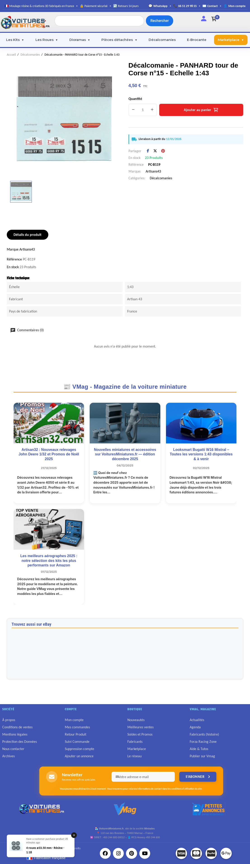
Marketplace (231, 40)
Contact (212, 6)
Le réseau (134, 756)
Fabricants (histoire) (204, 734)
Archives (8, 756)
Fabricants (135, 741)
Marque (13, 249)
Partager (148, 151)
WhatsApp (160, 6)
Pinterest (163, 151)
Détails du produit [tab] (28, 234)
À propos (8, 720)
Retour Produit (75, 734)
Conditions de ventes (17, 727)
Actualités (197, 720)
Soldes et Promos (139, 734)
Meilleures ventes (140, 727)
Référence (136, 164)
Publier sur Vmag (202, 756)
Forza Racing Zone (203, 741)
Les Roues (46, 40)
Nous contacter (13, 749)
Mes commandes (77, 727)
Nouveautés (136, 720)
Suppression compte (79, 749)
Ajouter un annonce (79, 756)
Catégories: (137, 178)
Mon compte (236, 6)
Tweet (155, 151)
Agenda (195, 727)
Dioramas (79, 40)
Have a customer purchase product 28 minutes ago (47, 840)
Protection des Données (19, 741)
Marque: (135, 171)
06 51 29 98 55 (187, 6)
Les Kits (15, 40)
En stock (134, 158)
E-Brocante (196, 40)
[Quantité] (143, 110)
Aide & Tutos (199, 749)
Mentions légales (14, 734)
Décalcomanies (162, 40)
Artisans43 (153, 171)
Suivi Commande (77, 741)
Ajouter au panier (201, 110)
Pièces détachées (119, 40)
